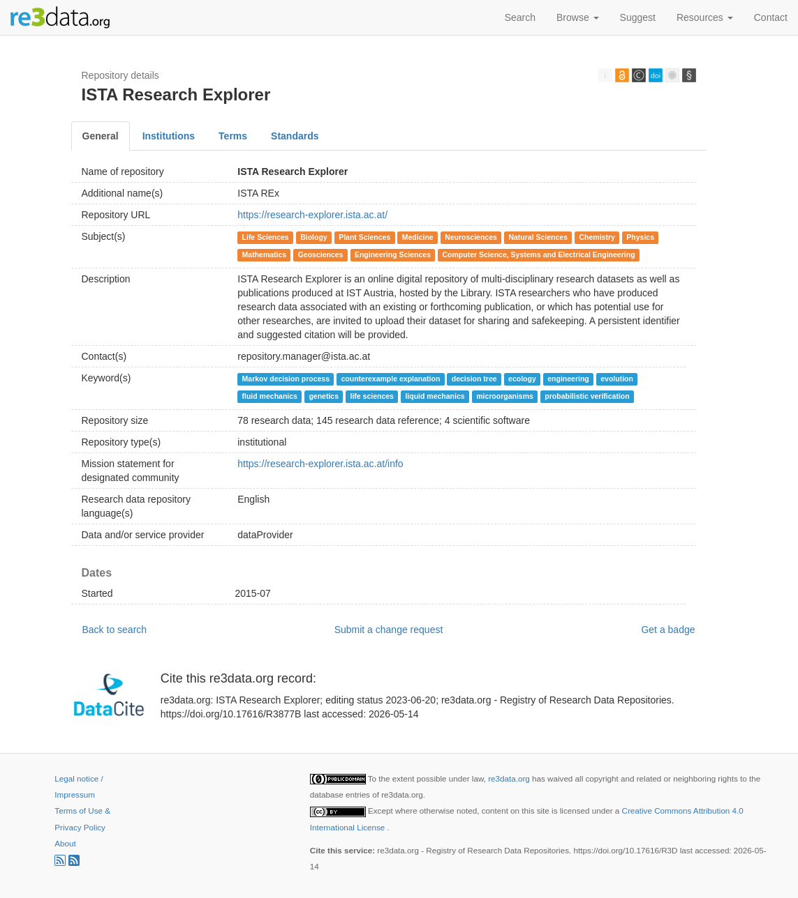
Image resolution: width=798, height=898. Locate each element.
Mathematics (264, 254)
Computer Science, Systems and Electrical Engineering (539, 254)
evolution (616, 378)
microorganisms (504, 396)
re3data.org (510, 778)
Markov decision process (286, 378)
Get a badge (668, 629)
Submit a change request (388, 629)
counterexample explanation (391, 378)
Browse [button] (577, 17)
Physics (640, 237)
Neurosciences (471, 237)
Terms (233, 136)
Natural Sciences (538, 237)
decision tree (474, 378)
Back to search (114, 629)
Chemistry (597, 237)
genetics (324, 396)
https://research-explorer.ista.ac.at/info (320, 463)
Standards (294, 136)
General (100, 136)
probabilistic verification (587, 396)
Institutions (168, 136)
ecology (522, 378)
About (64, 843)
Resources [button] (705, 17)
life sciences (371, 396)
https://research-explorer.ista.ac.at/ (312, 214)
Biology (313, 237)
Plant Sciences (364, 237)
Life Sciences (265, 237)
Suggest (638, 17)
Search (520, 17)
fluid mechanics (269, 396)
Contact (771, 17)
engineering (568, 378)
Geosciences (320, 254)
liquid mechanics (434, 396)
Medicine (418, 237)
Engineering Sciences (393, 254)
